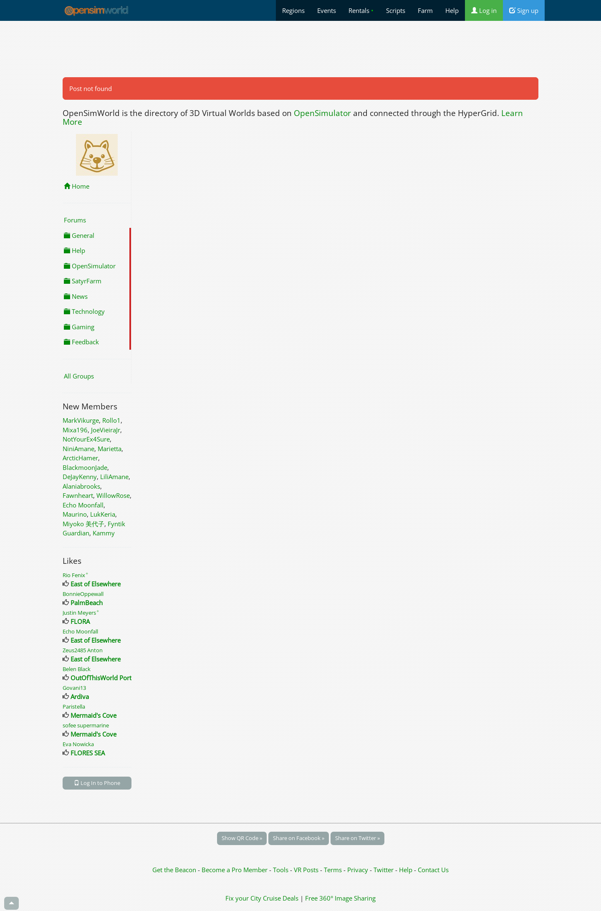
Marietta (109, 448)
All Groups (79, 376)
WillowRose (113, 495)
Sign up (523, 10)
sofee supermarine (86, 725)
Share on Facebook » (298, 838)
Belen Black (77, 669)
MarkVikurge (81, 420)
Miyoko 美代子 (83, 524)
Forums (75, 220)
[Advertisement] (300, 49)
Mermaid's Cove (93, 715)
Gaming (79, 327)
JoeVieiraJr (105, 430)
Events (326, 10)
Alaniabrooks (81, 486)
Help (452, 10)
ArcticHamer (80, 458)
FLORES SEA (88, 753)
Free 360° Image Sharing (340, 898)
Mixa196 (75, 430)
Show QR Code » (242, 838)
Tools (281, 870)
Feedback (81, 342)
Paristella (74, 706)
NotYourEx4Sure (86, 439)
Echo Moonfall (83, 505)
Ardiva (80, 696)
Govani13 (74, 687)
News (76, 296)
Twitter (384, 870)
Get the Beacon (174, 870)
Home (76, 186)
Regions (293, 10)
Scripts (395, 10)
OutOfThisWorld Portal (103, 678)
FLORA (80, 621)
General (79, 235)
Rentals (361, 10)
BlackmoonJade (85, 467)
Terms (333, 870)
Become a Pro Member (235, 870)
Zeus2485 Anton (83, 650)
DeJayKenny (80, 476)
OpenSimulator (322, 113)
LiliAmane (114, 476)
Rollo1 (111, 420)
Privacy (357, 870)
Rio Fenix (75, 575)
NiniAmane (78, 448)
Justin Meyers (81, 612)
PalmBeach (87, 602)
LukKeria (102, 514)
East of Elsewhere (96, 584)
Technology (84, 311)
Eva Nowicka (78, 744)
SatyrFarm (82, 281)
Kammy (104, 533)
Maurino (75, 514)
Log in (484, 10)
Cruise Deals (280, 898)
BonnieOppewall (83, 594)
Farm (425, 10)
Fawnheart (78, 495)
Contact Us (433, 870)
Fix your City (243, 898)
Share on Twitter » (357, 838)
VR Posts (307, 870)
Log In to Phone (97, 783)
